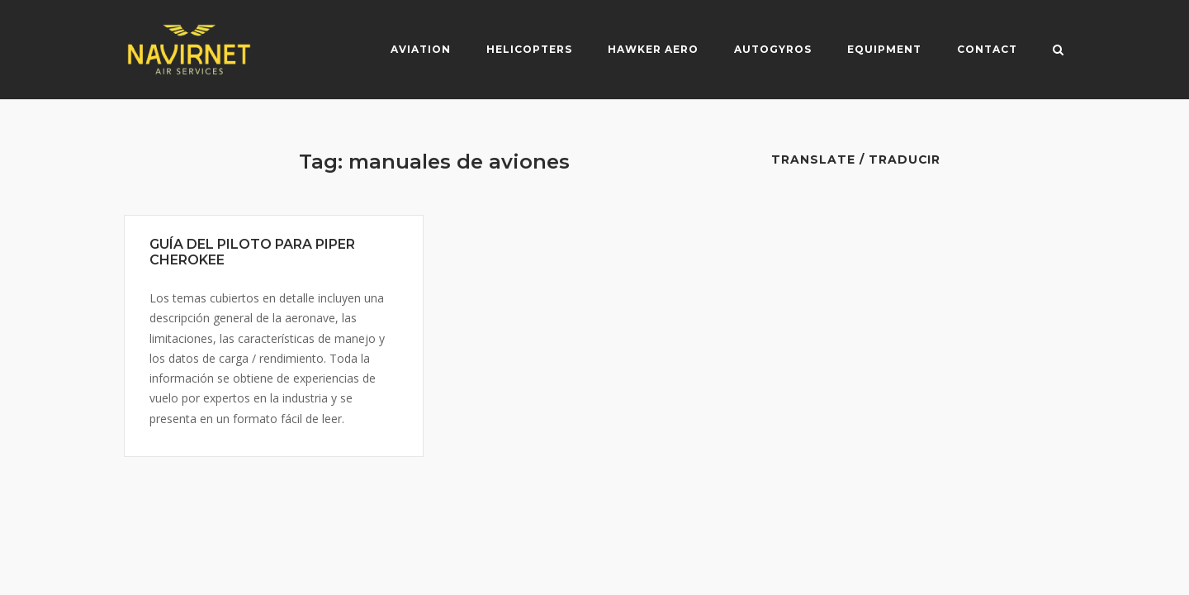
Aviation (421, 49)
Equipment (884, 49)
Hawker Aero (653, 49)
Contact (987, 49)
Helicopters (529, 49)
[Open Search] (1058, 51)
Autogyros (773, 49)
